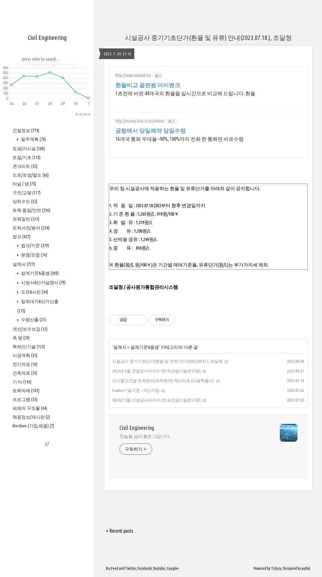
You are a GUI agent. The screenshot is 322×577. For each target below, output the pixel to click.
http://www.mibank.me (133, 75)
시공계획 (25, 355)
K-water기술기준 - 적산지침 (135, 390)
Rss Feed (112, 568)
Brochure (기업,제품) (33, 425)
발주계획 (33, 139)
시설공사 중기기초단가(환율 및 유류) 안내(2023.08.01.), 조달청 (167, 361)
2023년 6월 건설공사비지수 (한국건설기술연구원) (156, 371)
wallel (306, 568)
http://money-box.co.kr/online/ (139, 121)
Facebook (144, 568)
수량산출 (33, 319)
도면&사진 (34, 291)
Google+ (173, 568)
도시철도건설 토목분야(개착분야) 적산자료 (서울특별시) (163, 380)
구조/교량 (27, 192)
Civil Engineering (47, 37)
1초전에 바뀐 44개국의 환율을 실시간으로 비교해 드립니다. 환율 (185, 93)
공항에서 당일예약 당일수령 (150, 130)
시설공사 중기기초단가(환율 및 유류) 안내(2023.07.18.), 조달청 (208, 37)
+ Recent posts (119, 531)
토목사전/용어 (31, 227)
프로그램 (25, 399)
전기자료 (25, 364)
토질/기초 (27, 157)
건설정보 (26, 130)
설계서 (24, 264)
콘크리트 (25, 166)
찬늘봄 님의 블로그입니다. (144, 436)
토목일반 (26, 219)
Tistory (276, 568)
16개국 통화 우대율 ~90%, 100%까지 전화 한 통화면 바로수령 (179, 139)
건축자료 (25, 373)
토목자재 (26, 390)
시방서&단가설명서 (43, 282)
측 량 (21, 337)
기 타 (22, 381)
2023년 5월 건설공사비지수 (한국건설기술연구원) (156, 400)
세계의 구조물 (30, 408)
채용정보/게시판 (31, 417)
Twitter (130, 568)
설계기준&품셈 (39, 273)
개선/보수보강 (30, 329)
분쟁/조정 (33, 254)
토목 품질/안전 (31, 210)
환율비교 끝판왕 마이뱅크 (147, 85)
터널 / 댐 (24, 183)
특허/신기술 (29, 346)
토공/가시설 (29, 148)
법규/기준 (34, 245)
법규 (22, 236)
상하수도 (25, 201)
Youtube (159, 568)
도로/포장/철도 (31, 175)
